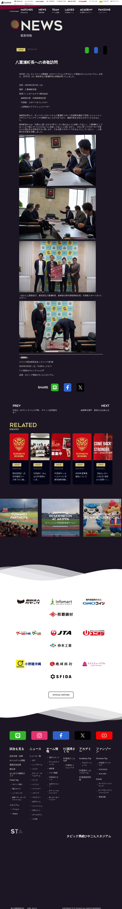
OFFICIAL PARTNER (61, 695)
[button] (27, 11)
